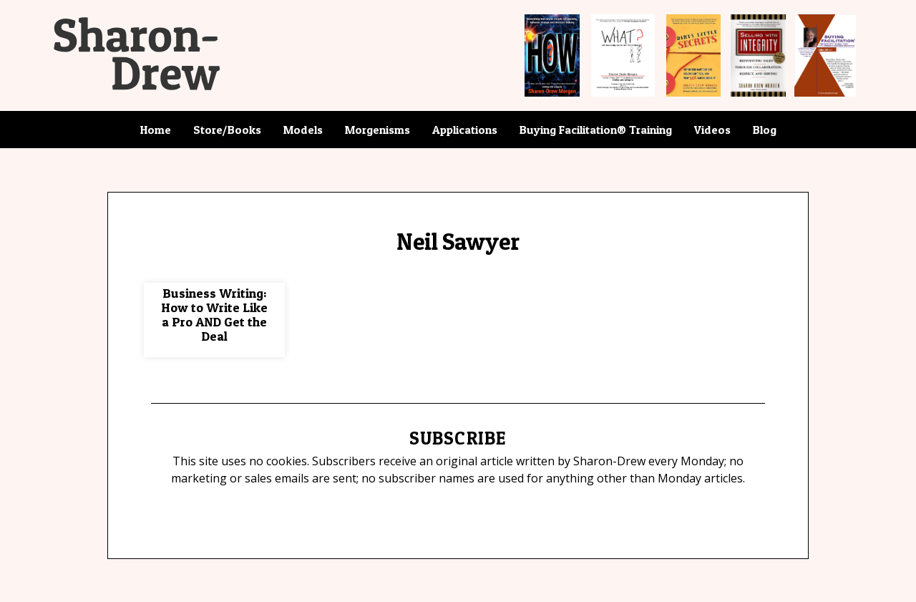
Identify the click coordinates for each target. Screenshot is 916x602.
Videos (712, 129)
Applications (464, 129)
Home (155, 129)
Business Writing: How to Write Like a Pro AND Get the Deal (214, 314)
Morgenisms (377, 129)
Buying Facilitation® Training (596, 129)
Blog (764, 129)
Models (303, 129)
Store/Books (227, 129)
